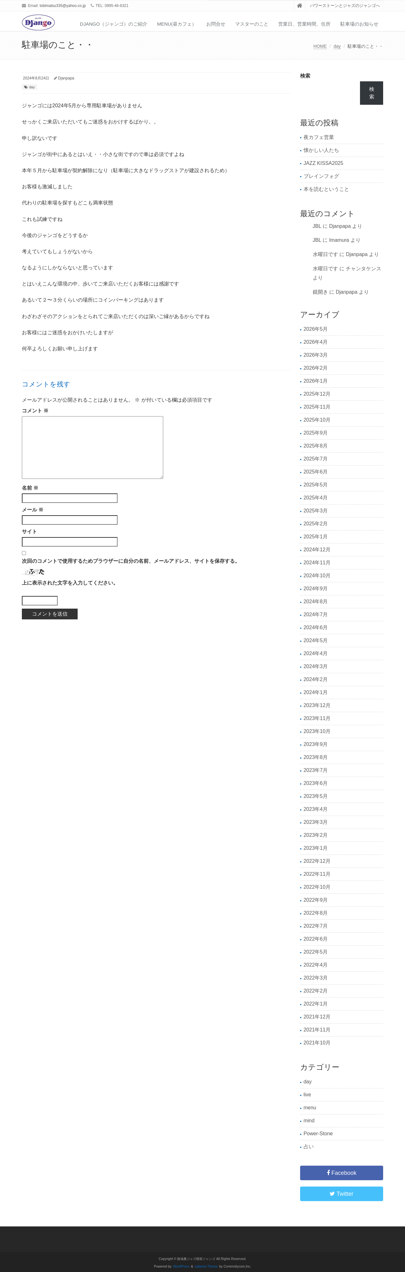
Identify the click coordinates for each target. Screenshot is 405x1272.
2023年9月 (316, 744)
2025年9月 (316, 432)
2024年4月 (316, 653)
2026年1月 (316, 381)
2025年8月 (316, 445)
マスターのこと (251, 24)
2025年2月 (316, 523)
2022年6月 (316, 939)
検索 (305, 75)
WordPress (181, 1266)
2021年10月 (317, 1042)
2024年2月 (316, 679)
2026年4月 (316, 342)
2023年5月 (316, 796)
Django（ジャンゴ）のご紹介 (113, 24)
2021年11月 (317, 1029)
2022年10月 (317, 887)
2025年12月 (317, 394)
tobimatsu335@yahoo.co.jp (63, 5)
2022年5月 (316, 952)
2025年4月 (316, 497)
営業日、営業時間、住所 (304, 24)
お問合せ (215, 24)
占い (309, 1146)
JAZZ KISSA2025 (323, 163)
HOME (320, 46)
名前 (30, 488)
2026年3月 (316, 355)
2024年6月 (316, 627)
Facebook (342, 1173)
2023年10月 (317, 731)
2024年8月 (316, 601)
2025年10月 (317, 420)
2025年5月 (316, 484)
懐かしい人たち (321, 150)
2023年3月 (316, 822)
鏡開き (320, 292)
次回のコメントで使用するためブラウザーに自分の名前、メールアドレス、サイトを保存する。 (131, 561)
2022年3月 (316, 978)
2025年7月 (316, 458)
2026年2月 (316, 368)
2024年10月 (317, 575)
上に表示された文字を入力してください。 (70, 583)
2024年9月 (316, 588)
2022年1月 (316, 1003)
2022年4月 (316, 965)
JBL (317, 226)
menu (310, 1107)
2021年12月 (317, 1016)
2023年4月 (316, 809)
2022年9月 (316, 900)
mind (309, 1120)
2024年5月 (316, 640)
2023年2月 (316, 835)
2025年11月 (317, 407)
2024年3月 (316, 666)
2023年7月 (316, 770)
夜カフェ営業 (319, 137)
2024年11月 (317, 562)
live (307, 1094)
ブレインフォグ (321, 176)
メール (32, 509)
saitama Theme (206, 1266)
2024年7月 (316, 614)
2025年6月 (316, 471)
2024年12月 (317, 549)
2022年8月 (316, 913)
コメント (35, 410)
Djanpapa (66, 78)
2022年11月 (317, 874)
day (337, 46)
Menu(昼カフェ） (176, 24)
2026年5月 (316, 329)
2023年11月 (317, 718)
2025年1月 (316, 536)
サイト (29, 531)
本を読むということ (326, 189)
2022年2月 (316, 990)
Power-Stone (318, 1133)
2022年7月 (316, 926)
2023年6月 (316, 783)
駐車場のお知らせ (359, 24)
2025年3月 (316, 510)
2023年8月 (316, 757)
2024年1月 (316, 692)
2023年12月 (317, 705)
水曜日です (325, 254)
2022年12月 (317, 861)
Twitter (341, 1194)
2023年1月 (316, 848)
